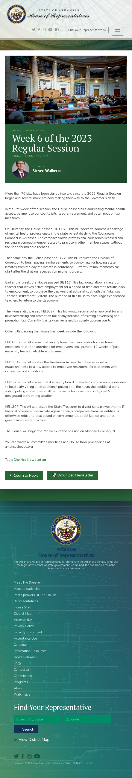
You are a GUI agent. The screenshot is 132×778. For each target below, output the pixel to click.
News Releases (25, 657)
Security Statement (28, 632)
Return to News (24, 475)
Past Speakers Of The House (35, 595)
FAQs (18, 663)
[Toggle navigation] (118, 31)
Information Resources (30, 651)
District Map (23, 613)
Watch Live (22, 694)
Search (26, 729)
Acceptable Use (25, 638)
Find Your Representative (87, 30)
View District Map (31, 739)
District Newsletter (30, 459)
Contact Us (22, 669)
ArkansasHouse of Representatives (66, 552)
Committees (23, 676)
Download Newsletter (75, 475)
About (18, 688)
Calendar (20, 645)
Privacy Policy (24, 626)
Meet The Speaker (27, 582)
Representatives (26, 601)
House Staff (22, 607)
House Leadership (27, 589)
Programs (21, 682)
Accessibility (23, 620)
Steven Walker (20, 169)
